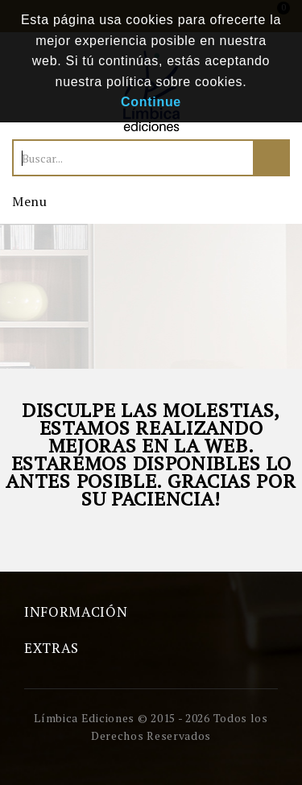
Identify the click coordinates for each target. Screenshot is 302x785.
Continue (151, 102)
